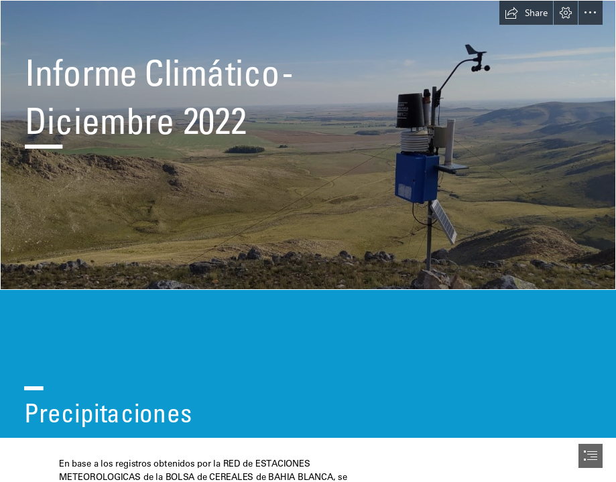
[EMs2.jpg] (308, 145)
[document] (308, 241)
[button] (526, 13)
